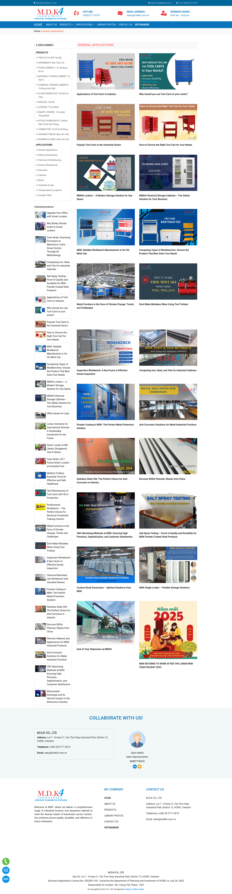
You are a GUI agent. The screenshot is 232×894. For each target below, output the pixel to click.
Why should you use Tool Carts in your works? (57, 311)
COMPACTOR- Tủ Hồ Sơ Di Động (53, 129)
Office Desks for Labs (58, 413)
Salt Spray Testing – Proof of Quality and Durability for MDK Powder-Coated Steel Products (58, 283)
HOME (38, 24)
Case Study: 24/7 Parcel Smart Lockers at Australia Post (58, 463)
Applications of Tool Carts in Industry (96, 94)
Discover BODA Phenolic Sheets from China (58, 628)
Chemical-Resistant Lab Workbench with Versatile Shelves (57, 579)
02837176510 (137, 761)
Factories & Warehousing (49, 160)
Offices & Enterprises (48, 155)
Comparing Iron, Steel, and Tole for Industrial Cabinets (58, 266)
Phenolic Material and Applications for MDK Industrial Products (58, 642)
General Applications (47, 150)
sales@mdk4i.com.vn (55, 752)
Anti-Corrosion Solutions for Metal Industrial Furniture (57, 656)
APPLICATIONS (84, 24)
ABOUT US (51, 24)
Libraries (42, 175)
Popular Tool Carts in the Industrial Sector (99, 144)
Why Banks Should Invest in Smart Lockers (56, 227)
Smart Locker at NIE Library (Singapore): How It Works (57, 449)
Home (37, 31)
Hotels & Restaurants (48, 165)
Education (42, 170)
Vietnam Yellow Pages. (135, 889)
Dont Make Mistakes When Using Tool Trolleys (57, 547)
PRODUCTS (65, 24)
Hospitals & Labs (46, 185)
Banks (41, 180)
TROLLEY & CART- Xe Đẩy (50, 57)
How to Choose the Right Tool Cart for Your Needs (57, 336)
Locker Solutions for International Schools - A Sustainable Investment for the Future (58, 431)
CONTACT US (125, 24)
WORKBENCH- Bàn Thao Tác (51, 63)
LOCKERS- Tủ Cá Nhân (48, 107)
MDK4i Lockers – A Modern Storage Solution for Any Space (59, 385)
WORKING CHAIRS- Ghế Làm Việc (53, 139)
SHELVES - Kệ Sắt (46, 102)
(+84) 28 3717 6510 (60, 747)
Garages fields (44, 195)
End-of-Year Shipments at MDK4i (94, 649)
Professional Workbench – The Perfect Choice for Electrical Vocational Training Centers (57, 511)
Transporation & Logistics (50, 190)
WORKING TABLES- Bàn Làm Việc (53, 134)
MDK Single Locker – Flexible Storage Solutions (164, 587)
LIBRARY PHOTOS (106, 24)
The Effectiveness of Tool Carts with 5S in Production (57, 494)
